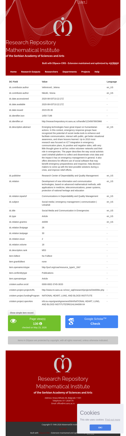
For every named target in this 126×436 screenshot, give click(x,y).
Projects (85, 71)
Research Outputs (30, 71)
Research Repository (31, 42)
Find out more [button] (112, 419)
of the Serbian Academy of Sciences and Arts (35, 55)
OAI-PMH (63, 428)
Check (95, 323)
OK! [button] (100, 427)
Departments (70, 71)
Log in (82, 2)
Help (96, 71)
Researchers (51, 71)
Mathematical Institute (32, 50)
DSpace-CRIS (59, 63)
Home (13, 71)
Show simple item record (21, 313)
